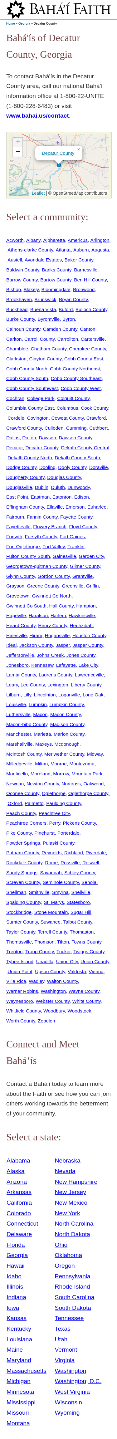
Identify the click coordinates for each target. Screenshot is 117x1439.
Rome (51, 862)
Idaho (14, 1276)
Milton (41, 763)
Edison (81, 497)
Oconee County (22, 793)
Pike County (19, 833)
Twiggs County (89, 951)
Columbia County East (30, 408)
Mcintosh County (23, 754)
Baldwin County (22, 269)
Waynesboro (19, 1001)
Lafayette (66, 665)
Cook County (94, 408)
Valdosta (77, 971)
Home (10, 23)
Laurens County (55, 674)
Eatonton (62, 497)
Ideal (11, 645)
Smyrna (60, 892)
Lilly (27, 694)
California (19, 1202)
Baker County (79, 259)
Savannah (50, 872)
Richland (73, 852)
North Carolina (74, 1223)
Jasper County (87, 645)
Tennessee (69, 1318)
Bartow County (55, 279)
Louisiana (19, 1339)
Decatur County (58, 153)
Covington (38, 418)
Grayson (15, 585)
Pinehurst (44, 833)
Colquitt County (73, 398)
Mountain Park (86, 773)
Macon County (65, 714)
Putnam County (22, 852)
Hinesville (16, 635)
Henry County (52, 625)
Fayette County (76, 517)
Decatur (14, 447)
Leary (12, 684)
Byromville (48, 319)
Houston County (89, 635)
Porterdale (68, 833)
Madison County (67, 724)
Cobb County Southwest (32, 388)
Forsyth (14, 536)
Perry (54, 823)
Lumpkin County (66, 704)
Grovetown (17, 595)
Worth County (20, 1020)
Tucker (63, 951)
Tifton (63, 941)
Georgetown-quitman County (36, 566)
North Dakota (72, 1234)
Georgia (24, 23)
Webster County (53, 1001)
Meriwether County (64, 754)
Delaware (19, 1234)
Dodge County (21, 467)
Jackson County (36, 645)
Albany (33, 240)
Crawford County (24, 428)
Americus (78, 240)
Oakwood (93, 783)
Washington (53, 991)
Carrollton (67, 339)
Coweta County (67, 418)
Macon (40, 714)
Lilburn (13, 694)
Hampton (85, 605)
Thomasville (19, 941)
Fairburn (15, 517)
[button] (59, 165)
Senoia (88, 882)
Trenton (14, 951)
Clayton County (45, 358)
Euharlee (96, 507)
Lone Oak (93, 694)
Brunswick (45, 299)
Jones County (80, 655)
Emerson (75, 507)
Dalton (29, 437)
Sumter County (22, 921)
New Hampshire (76, 1181)
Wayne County (84, 991)
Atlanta (63, 249)
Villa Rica (16, 981)
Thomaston (82, 931)
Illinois (15, 1286)
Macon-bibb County (26, 724)
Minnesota (20, 1391)
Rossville (70, 862)
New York (67, 1213)
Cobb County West (81, 388)
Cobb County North (26, 368)
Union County (94, 961)
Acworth (14, 240)
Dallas (13, 437)
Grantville (82, 576)
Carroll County (39, 339)
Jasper (63, 645)
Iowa (13, 1308)
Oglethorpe (54, 793)
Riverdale (95, 852)
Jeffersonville (20, 655)
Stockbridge (19, 912)
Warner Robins (22, 991)
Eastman (40, 497)
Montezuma (81, 763)
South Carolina (75, 1297)
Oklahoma (68, 1255)
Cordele (15, 418)
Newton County (43, 783)
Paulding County (63, 803)
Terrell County (52, 931)
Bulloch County (91, 309)
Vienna (96, 971)
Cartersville (93, 339)
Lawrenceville (89, 674)
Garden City (91, 556)
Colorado (19, 1213)
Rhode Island (72, 1286)
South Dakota (73, 1308)
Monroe (59, 763)
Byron (68, 319)
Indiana (16, 1297)
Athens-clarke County (30, 249)
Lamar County (21, 674)
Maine (15, 1349)
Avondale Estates (43, 259)
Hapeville (16, 615)
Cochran (15, 398)
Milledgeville (19, 763)
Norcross (70, 783)
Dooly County (72, 467)
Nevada (65, 1171)
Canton (87, 329)
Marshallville (19, 744)
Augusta (100, 249)
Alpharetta (54, 240)
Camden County (60, 329)
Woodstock (79, 1010)
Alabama (18, 1160)
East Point (17, 497)
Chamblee (17, 348)
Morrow (61, 773)
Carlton (14, 339)
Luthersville (18, 714)
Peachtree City (54, 813)
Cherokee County (87, 348)
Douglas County (64, 477)
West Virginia (72, 1391)
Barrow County (21, 279)
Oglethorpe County (88, 793)
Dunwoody (78, 487)
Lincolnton (45, 694)
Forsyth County (41, 536)
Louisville (16, 704)
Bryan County (73, 299)
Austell (14, 259)
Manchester (18, 734)
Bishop (13, 289)
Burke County (20, 319)
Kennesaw (42, 665)
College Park (41, 398)
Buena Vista (43, 309)
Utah (61, 1339)
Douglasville (19, 487)
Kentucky (19, 1328)
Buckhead (16, 309)
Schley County (79, 872)
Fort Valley (53, 546)
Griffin (92, 585)
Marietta (42, 734)
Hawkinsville (82, 615)
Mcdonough (67, 744)
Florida (16, 1244)
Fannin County (42, 517)
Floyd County (83, 526)
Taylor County (20, 931)
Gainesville (64, 556)
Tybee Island (19, 961)
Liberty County (86, 684)
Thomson (45, 941)
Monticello (17, 773)
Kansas (17, 1318)
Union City (67, 961)
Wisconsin (68, 1402)
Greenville (72, 585)
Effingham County (25, 507)
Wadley (36, 981)
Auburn (81, 249)
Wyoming (67, 1412)
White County (86, 1001)
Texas (63, 1328)
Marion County (69, 734)
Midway (95, 754)
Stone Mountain (51, 912)
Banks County (56, 269)
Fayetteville (18, 526)
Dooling (47, 467)
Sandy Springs (21, 872)
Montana (18, 1423)
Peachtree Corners (26, 823)
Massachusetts (26, 1371)
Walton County (62, 981)
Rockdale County (24, 862)
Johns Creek (50, 655)
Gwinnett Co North (51, 595)
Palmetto (34, 803)
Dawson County (75, 437)
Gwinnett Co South (26, 605)
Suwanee (51, 921)
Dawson (47, 437)
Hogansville (57, 635)
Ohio (61, 1244)
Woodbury (54, 1010)
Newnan (15, 783)
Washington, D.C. (78, 1381)
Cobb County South (27, 378)
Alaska (16, 1171)
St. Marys (54, 902)
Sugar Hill (81, 912)
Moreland (41, 773)
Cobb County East (83, 358)
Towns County (86, 941)
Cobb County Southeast (76, 378)
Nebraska (67, 1160)
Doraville (98, 467)
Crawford (96, 418)
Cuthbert (98, 428)
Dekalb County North (29, 457)
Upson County (50, 971)
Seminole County (61, 882)
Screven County (23, 882)
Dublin (41, 487)
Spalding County (23, 902)
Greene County (43, 585)
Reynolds (51, 852)
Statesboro (78, 902)
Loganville (69, 694)
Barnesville (85, 269)
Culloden (54, 428)
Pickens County (79, 823)
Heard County (21, 625)
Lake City (88, 665)
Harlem (58, 615)
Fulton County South (28, 556)
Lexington (57, 684)
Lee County (33, 684)
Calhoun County (23, 329)
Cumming (76, 428)
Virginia (65, 1360)
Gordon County (53, 576)
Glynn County (20, 576)
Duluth (58, 487)
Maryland (19, 1360)
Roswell (90, 862)
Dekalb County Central (85, 447)
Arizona (17, 1181)
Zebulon (46, 1020)
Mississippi (21, 1402)
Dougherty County (25, 477)
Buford (66, 309)
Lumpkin (38, 704)
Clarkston (16, 358)
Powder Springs (23, 843)
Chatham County (48, 348)
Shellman (16, 892)
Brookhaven (19, 299)
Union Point (19, 971)
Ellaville (54, 507)
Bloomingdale (55, 289)
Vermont (66, 1349)
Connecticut (22, 1223)
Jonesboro (17, 665)
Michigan (19, 1381)
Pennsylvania (72, 1276)
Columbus (67, 408)
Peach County (21, 813)
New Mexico (71, 1202)
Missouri (18, 1412)
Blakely (31, 289)
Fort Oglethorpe (23, 546)
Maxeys (43, 744)
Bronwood (84, 289)
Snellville (80, 892)
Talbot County (77, 921)
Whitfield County (23, 1010)
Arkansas (19, 1192)
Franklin (76, 546)
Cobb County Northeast (75, 368)
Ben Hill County (90, 279)
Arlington (100, 240)
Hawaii (16, 1265)
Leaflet (38, 193)
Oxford (14, 803)
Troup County (39, 951)
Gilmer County (85, 566)
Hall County (61, 605)
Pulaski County (58, 843)
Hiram (35, 635)
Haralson (38, 615)
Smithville (39, 892)
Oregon (65, 1265)
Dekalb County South (77, 457)
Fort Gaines (72, 536)
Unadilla (45, 961)
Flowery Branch (49, 526)
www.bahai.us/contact (37, 115)
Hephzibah (81, 625)
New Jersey (70, 1192)
